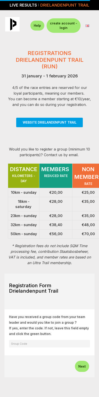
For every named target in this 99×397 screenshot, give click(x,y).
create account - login (63, 25)
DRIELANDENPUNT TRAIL (64, 5)
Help (37, 25)
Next (82, 366)
